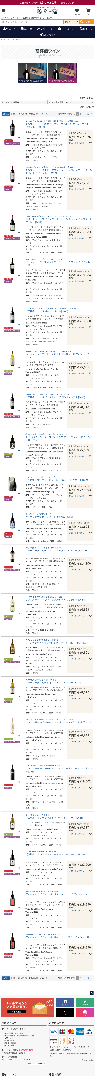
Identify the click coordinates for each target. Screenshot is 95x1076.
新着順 (13, 114)
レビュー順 (44, 114)
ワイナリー (46, 29)
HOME (3, 39)
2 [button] (80, 113)
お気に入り (77, 14)
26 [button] (88, 113)
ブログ (49, 35)
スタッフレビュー (68, 29)
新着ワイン (88, 29)
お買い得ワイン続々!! (47, 2)
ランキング (11, 29)
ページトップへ (92, 993)
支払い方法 (88, 1059)
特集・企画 (27, 29)
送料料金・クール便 (37, 1063)
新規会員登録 (28, 18)
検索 (87, 21)
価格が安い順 (22, 114)
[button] (91, 114)
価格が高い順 (33, 114)
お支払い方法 (56, 1023)
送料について (8, 1023)
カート (88, 14)
